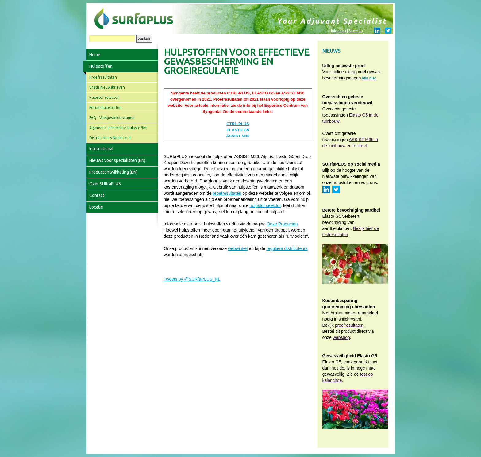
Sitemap (356, 31)
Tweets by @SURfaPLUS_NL (192, 279)
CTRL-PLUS (237, 123)
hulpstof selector (265, 205)
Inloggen (338, 31)
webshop (341, 337)
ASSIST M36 (237, 136)
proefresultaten (227, 193)
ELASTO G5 (237, 130)
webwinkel (238, 248)
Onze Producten (282, 223)
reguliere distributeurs (287, 248)
